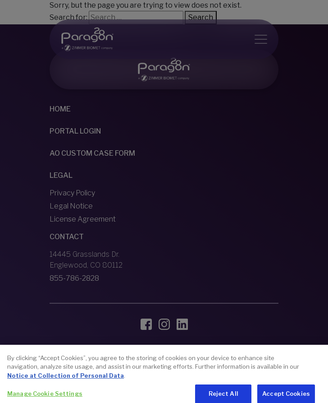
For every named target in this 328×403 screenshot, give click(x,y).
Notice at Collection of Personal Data (65, 382)
